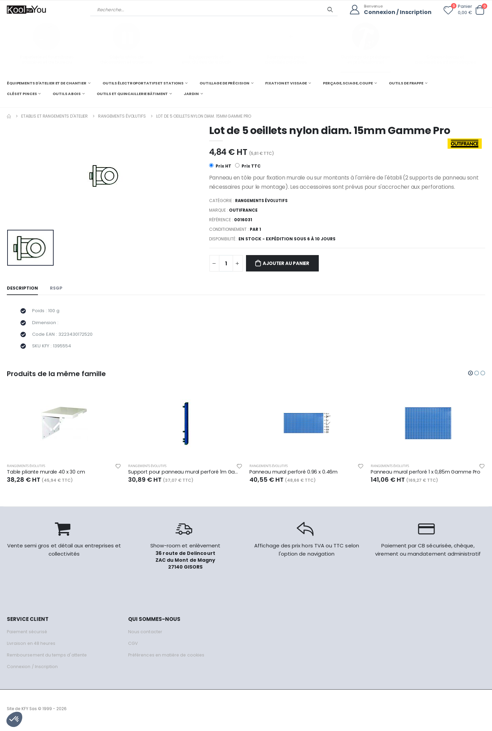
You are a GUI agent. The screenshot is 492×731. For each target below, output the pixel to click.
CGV (133, 646)
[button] (479, 10)
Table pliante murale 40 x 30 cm (46, 474)
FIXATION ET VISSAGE (286, 82)
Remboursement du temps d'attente (48, 658)
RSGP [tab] (56, 288)
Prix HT (220, 166)
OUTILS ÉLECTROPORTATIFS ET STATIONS (142, 82)
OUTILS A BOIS (67, 93)
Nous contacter (145, 635)
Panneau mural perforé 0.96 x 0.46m (294, 474)
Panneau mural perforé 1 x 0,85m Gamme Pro (427, 474)
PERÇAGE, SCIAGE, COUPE (348, 82)
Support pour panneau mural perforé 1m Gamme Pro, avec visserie (185, 474)
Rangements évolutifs (122, 116)
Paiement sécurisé (28, 635)
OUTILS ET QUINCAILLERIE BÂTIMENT (132, 93)
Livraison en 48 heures (32, 646)
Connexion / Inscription (396, 12)
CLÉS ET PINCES (22, 93)
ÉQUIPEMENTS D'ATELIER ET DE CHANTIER (46, 82)
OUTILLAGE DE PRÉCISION (224, 82)
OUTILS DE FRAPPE (406, 82)
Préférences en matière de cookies (168, 658)
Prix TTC (248, 166)
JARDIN (191, 93)
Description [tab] (22, 288)
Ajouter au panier (288, 264)
